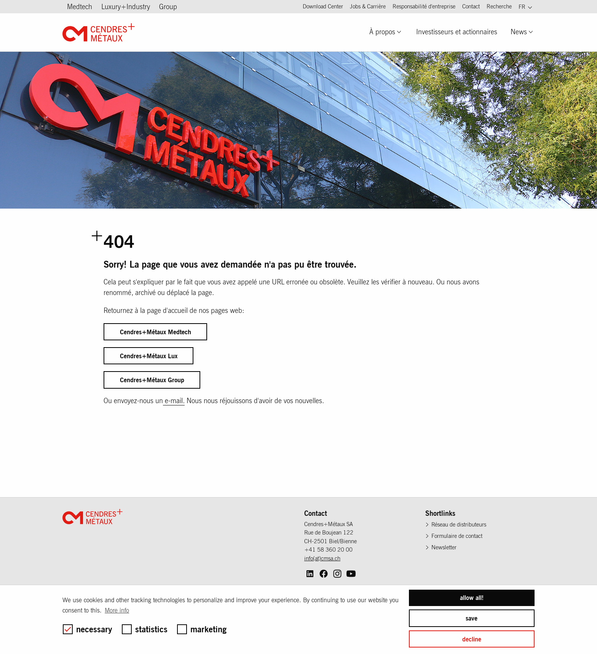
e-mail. (174, 400)
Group (168, 6)
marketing (202, 629)
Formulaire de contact (456, 535)
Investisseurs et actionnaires (456, 31)
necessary (87, 629)
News (519, 31)
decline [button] (471, 639)
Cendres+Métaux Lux (148, 356)
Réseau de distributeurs (458, 524)
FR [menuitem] (522, 6)
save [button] (471, 618)
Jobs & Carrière (368, 6)
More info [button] (117, 610)
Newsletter (444, 547)
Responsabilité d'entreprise (424, 6)
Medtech (79, 6)
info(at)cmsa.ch (322, 558)
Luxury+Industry (125, 6)
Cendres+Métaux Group (152, 380)
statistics (145, 629)
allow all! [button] (472, 597)
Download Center (323, 6)
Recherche (499, 6)
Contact (471, 6)
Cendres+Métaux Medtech (155, 332)
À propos (382, 31)
